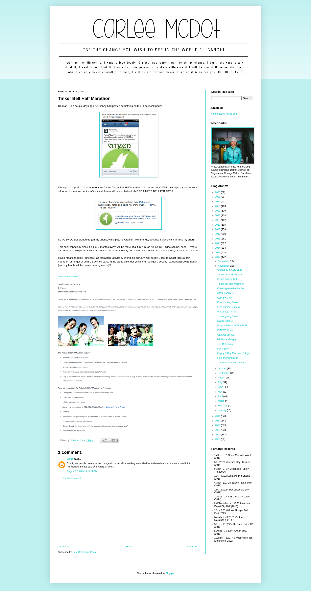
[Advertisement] (129, 512)
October (222, 368)
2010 (218, 420)
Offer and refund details (115, 407)
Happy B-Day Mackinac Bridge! (233, 353)
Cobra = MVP (224, 297)
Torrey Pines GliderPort (229, 274)
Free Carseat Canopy (228, 307)
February (223, 405)
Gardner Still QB (225, 334)
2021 (218, 215)
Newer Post (65, 546)
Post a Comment (72, 478)
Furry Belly (222, 348)
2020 (218, 220)
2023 (218, 206)
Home (129, 546)
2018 (218, 229)
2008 (218, 430)
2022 (218, 210)
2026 (218, 192)
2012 (218, 257)
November (223, 265)
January (222, 410)
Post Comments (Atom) (85, 552)
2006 (218, 439)
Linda (70, 459)
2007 (218, 434)
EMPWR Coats (225, 330)
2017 (218, 234)
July (220, 382)
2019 (218, 224)
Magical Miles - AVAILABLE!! (232, 325)
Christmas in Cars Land (229, 269)
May (220, 391)
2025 (218, 196)
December (223, 261)
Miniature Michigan (227, 339)
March (221, 400)
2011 (218, 416)
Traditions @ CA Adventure (231, 362)
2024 (218, 201)
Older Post (193, 546)
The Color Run (225, 344)
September (224, 373)
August (222, 377)
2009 (218, 425)
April (220, 396)
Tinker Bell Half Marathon (68, 277)
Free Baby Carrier (226, 311)
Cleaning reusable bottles (230, 288)
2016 (218, 238)
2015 (218, 243)
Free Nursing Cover (227, 302)
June (221, 387)
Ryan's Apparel (225, 321)
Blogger (170, 573)
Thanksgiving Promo (228, 316)
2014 (218, 247)
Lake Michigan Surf (227, 358)
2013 (218, 252)
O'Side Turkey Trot (227, 279)
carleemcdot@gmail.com (224, 113)
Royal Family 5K (225, 293)
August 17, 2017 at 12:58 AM (82, 471)
